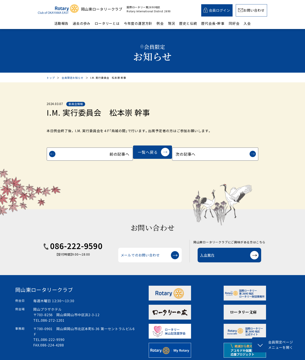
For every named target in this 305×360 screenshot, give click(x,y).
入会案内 (207, 250)
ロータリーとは (107, 23)
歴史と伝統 (188, 23)
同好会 (234, 23)
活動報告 (61, 23)
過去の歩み (81, 23)
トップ (51, 77)
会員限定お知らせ (72, 77)
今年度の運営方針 (138, 23)
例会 (160, 23)
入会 (247, 23)
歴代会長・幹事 (213, 23)
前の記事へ (71, 152)
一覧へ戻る (148, 152)
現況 (171, 23)
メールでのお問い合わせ (140, 250)
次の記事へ (234, 152)
